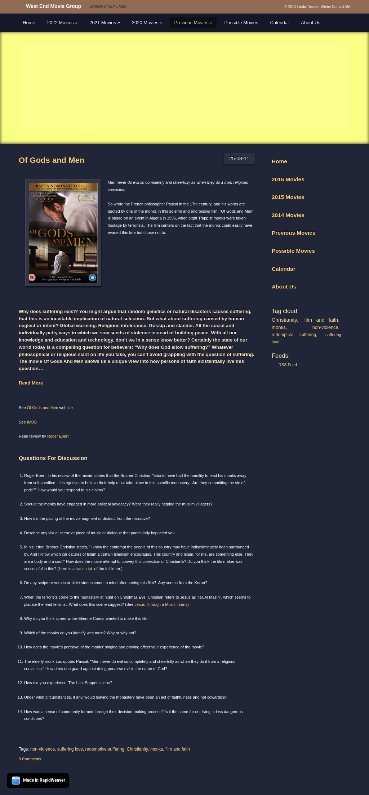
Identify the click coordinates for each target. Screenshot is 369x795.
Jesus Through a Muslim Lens (160, 604)
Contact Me (341, 7)
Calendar (279, 22)
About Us (310, 22)
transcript (84, 568)
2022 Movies (62, 22)
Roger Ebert (57, 436)
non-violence (42, 749)
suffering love (70, 749)
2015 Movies (288, 197)
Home (29, 22)
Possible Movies (241, 22)
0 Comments (30, 759)
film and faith (177, 749)
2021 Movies (104, 22)
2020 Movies (147, 22)
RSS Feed (288, 364)
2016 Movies (288, 179)
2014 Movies (288, 215)
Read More (31, 383)
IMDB (32, 422)
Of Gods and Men (51, 160)
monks (156, 749)
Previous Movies (193, 22)
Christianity (137, 749)
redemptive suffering (105, 749)
